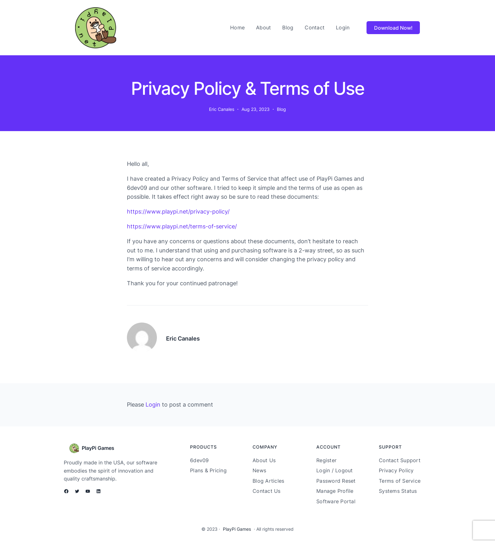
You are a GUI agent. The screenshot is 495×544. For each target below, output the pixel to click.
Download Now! (393, 28)
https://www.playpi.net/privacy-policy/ (178, 211)
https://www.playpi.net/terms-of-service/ (182, 226)
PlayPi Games (98, 448)
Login (153, 404)
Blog (281, 109)
